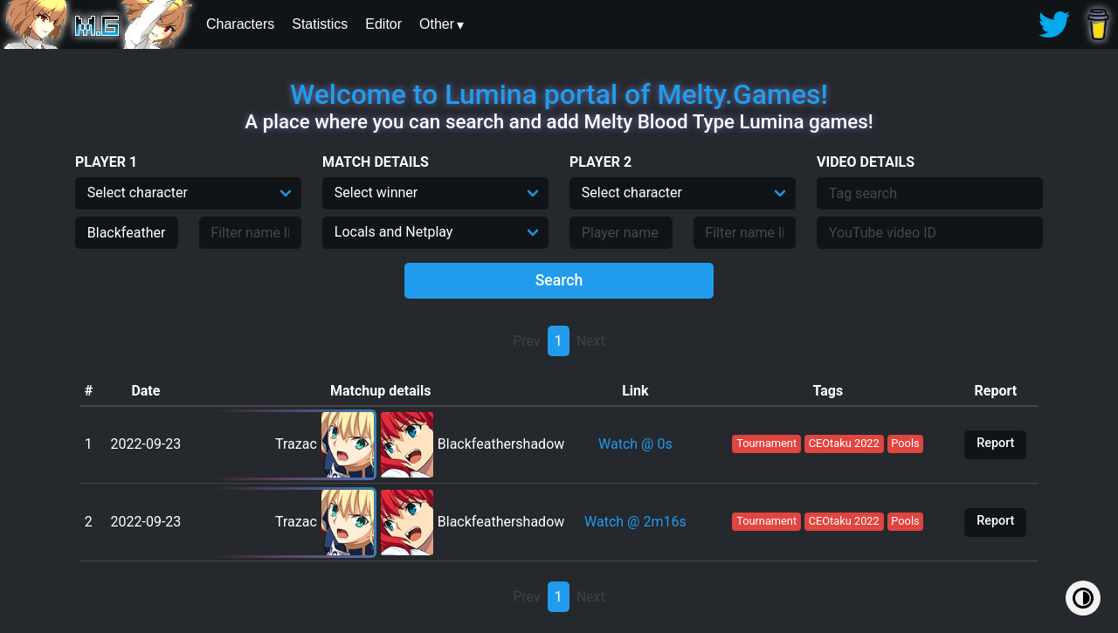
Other (436, 24)
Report (995, 443)
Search (559, 280)
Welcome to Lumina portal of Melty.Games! (559, 94)
